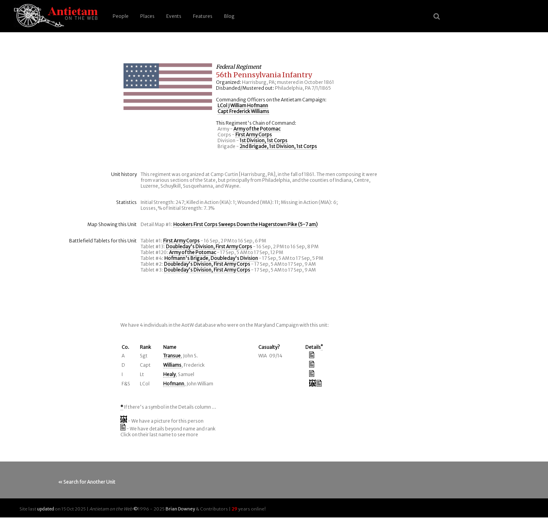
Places (147, 16)
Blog (229, 16)
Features (202, 16)
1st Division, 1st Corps (263, 140)
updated (45, 509)
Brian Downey (180, 509)
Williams (172, 365)
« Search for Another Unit (86, 482)
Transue (172, 356)
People (121, 16)
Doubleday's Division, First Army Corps (209, 246)
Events (173, 16)
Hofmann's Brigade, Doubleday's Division (211, 258)
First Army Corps (253, 135)
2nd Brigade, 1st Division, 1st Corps (278, 146)
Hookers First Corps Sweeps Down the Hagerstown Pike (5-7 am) (245, 224)
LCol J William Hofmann (242, 105)
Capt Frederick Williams (243, 111)
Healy (169, 374)
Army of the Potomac (256, 129)
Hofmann (173, 384)
